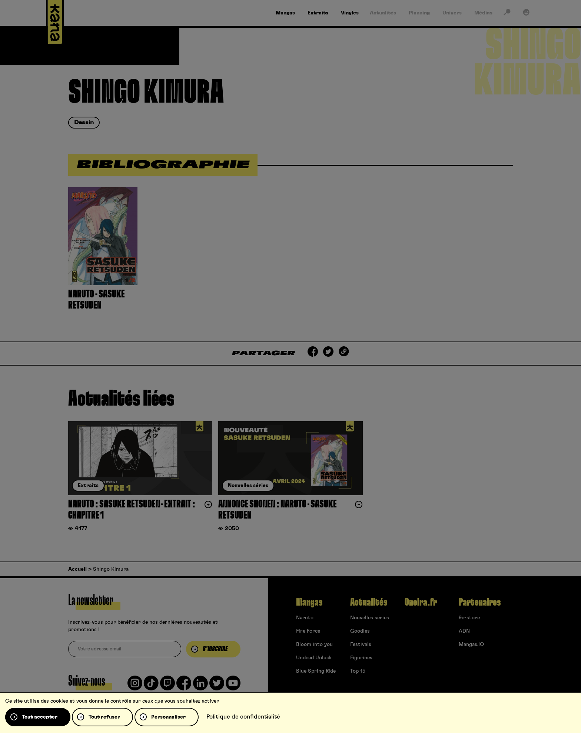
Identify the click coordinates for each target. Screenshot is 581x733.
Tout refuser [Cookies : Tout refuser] (104, 717)
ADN (464, 631)
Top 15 (357, 671)
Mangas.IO (471, 644)
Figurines (361, 657)
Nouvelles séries (369, 617)
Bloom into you (314, 644)
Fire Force (308, 631)
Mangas (309, 602)
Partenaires (480, 602)
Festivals (360, 644)
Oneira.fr (421, 602)
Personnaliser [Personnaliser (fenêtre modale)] (168, 717)
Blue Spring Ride (316, 671)
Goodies (360, 631)
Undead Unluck (314, 657)
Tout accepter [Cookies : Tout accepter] (39, 717)
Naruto (304, 617)
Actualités (368, 602)
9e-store (469, 617)
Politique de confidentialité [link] (243, 717)
